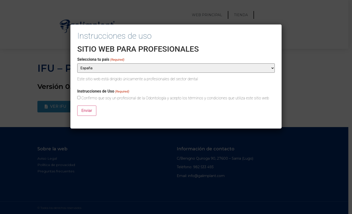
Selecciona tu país (100, 59)
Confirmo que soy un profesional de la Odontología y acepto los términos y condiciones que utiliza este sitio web (175, 98)
